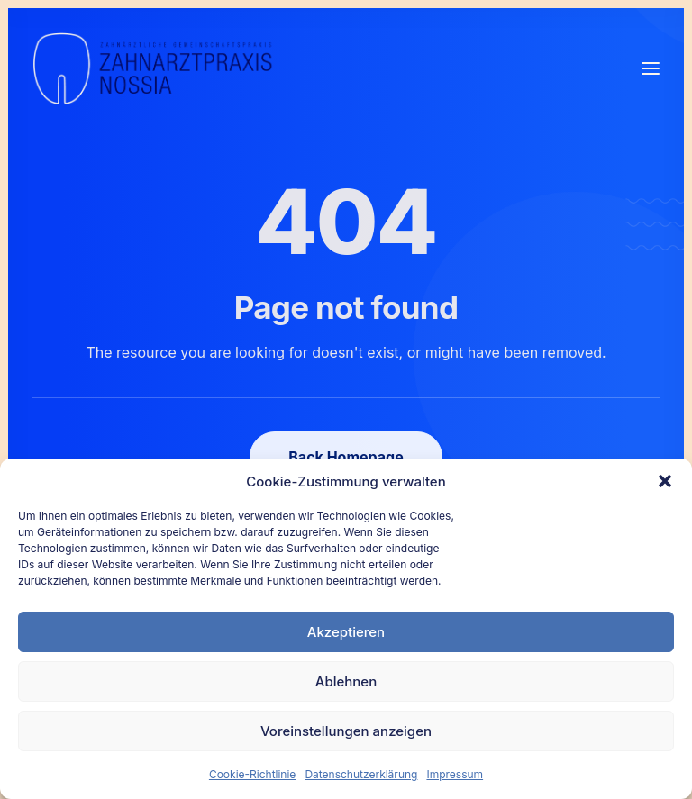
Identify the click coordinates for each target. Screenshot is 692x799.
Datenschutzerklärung (361, 774)
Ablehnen (346, 681)
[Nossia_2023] (153, 68)
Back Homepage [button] (345, 457)
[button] (665, 481)
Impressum (454, 774)
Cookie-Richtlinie (252, 774)
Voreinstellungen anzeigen (346, 731)
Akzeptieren (346, 631)
